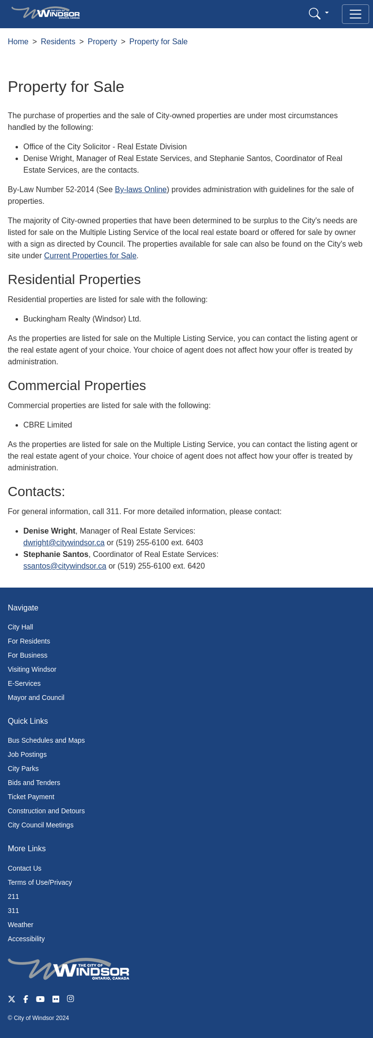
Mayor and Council (36, 697)
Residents (58, 41)
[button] (319, 13)
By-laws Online (141, 189)
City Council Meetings (40, 825)
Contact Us (24, 868)
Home (18, 41)
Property (102, 41)
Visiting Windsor (32, 669)
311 (13, 910)
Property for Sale (158, 41)
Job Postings (27, 754)
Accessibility (26, 939)
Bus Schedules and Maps (46, 740)
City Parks (23, 768)
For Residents (29, 641)
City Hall (20, 627)
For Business (28, 655)
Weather (21, 925)
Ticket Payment (31, 797)
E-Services (24, 683)
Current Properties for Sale (90, 255)
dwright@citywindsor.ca (63, 542)
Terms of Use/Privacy (40, 882)
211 (13, 896)
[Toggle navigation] (355, 14)
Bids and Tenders (34, 783)
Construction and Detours (46, 811)
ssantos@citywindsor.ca (64, 566)
